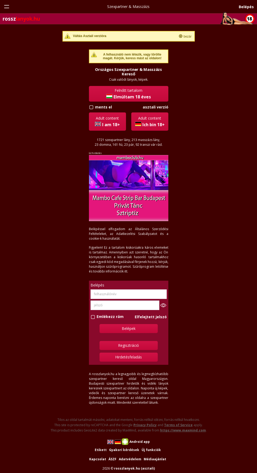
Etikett (101, 450)
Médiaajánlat (155, 459)
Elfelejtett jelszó (151, 316)
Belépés (246, 6)
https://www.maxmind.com (183, 430)
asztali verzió (155, 107)
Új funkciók (151, 450)
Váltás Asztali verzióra (89, 36)
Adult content (107, 122)
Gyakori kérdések (124, 450)
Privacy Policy (145, 425)
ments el (103, 107)
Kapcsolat (97, 459)
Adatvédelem (130, 459)
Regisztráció (128, 345)
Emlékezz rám (110, 316)
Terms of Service (178, 425)
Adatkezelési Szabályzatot (136, 233)
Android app (139, 441)
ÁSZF (112, 459)
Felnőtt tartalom (128, 94)
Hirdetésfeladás (128, 357)
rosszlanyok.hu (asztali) (134, 468)
